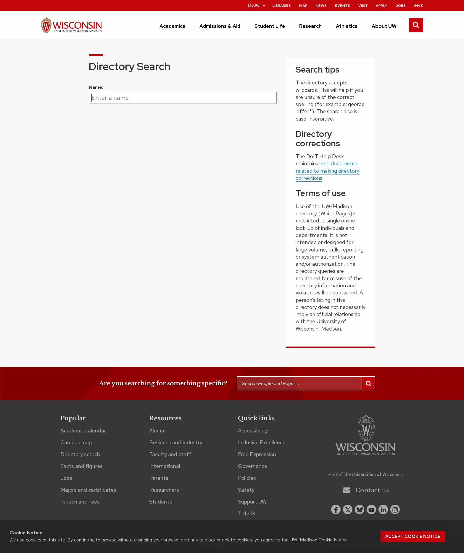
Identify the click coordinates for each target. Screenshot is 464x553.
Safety (246, 489)
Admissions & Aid (219, 26)
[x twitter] (347, 509)
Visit (363, 5)
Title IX (246, 513)
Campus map (76, 442)
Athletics (346, 26)
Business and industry (175, 442)
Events (342, 5)
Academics (172, 26)
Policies (247, 478)
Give (418, 5)
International (164, 466)
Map (303, 5)
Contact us (366, 490)
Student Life (269, 26)
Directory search (80, 454)
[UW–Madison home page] (71, 28)
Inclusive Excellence (262, 442)
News (321, 5)
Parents (158, 478)
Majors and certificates (88, 489)
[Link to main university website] (365, 436)
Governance (252, 466)
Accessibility (253, 430)
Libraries (282, 5)
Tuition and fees (80, 501)
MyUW (257, 5)
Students (160, 501)
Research (310, 26)
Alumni (157, 430)
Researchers (164, 489)
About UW (384, 26)
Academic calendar (83, 430)
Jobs (401, 5)
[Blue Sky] (359, 509)
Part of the (365, 474)
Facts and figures (81, 466)
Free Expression (257, 454)
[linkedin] (383, 509)
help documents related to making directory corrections (328, 170)
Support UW (252, 501)
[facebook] (336, 509)
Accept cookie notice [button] (412, 536)
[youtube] (371, 509)
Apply (381, 5)
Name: (96, 87)
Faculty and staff (170, 454)
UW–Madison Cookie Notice (319, 540)
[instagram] (395, 509)
